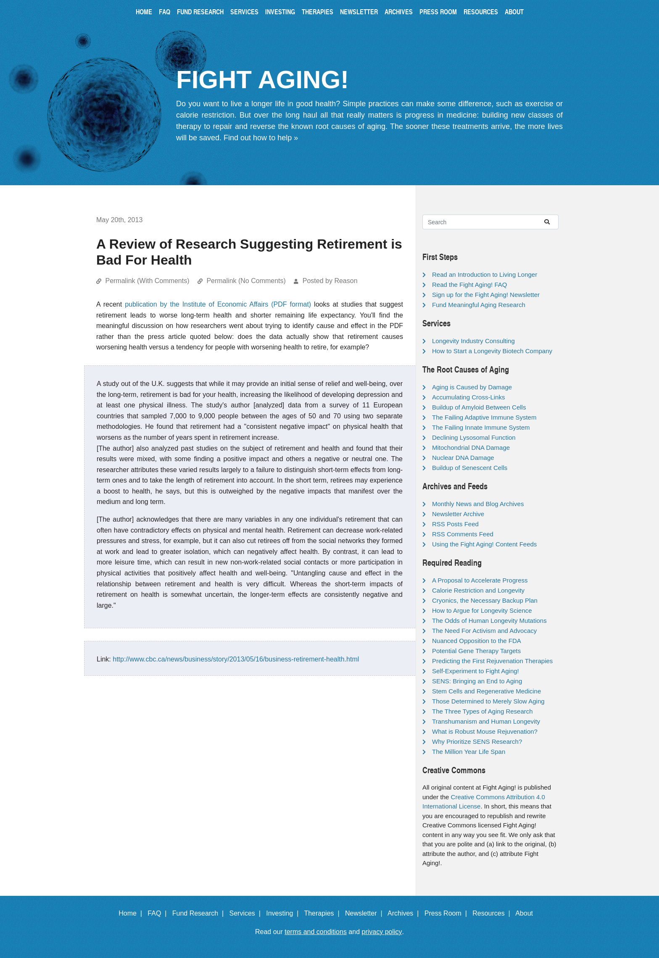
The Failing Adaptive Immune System (484, 417)
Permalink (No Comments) (245, 280)
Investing (280, 11)
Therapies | (323, 913)
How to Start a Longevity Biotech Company (492, 350)
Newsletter (359, 11)
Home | (132, 913)
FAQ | (159, 913)
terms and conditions (316, 931)
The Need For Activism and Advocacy (484, 630)
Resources (481, 11)
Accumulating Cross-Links (468, 397)
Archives (399, 11)
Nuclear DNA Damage (463, 457)
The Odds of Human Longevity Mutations (489, 620)
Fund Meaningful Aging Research (478, 304)
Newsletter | (365, 913)
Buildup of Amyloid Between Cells (479, 407)
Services (244, 11)
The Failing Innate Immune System (481, 427)
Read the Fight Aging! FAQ (469, 284)
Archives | (404, 913)
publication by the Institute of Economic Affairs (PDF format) (218, 304)
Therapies (317, 11)
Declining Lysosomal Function (474, 437)
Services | (246, 913)
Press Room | (447, 913)
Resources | (493, 913)
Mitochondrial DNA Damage (471, 447)
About (514, 11)
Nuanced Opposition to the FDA (476, 640)
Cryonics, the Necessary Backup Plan (485, 600)
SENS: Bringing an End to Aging (477, 681)
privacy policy (382, 931)
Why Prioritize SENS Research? (477, 741)
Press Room (438, 11)
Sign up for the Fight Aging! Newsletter (486, 294)
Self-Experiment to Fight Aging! (475, 671)
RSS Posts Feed (455, 524)
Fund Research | (199, 913)
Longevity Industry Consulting (473, 340)
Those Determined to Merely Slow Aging (488, 701)
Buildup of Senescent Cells (469, 467)
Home (144, 11)
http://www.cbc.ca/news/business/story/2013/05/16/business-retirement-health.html (236, 659)
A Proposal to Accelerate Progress (480, 580)
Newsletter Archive (458, 513)
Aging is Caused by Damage (472, 387)
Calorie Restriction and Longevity (478, 590)
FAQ (164, 11)
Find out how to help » (261, 138)
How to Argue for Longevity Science (482, 610)
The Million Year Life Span (468, 751)
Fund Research (200, 11)
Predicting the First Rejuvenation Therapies (492, 660)
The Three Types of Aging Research (482, 711)
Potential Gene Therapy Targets (476, 650)
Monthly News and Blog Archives (478, 503)
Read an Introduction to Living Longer (484, 274)
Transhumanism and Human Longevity (486, 721)
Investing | (284, 913)
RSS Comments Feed (462, 534)
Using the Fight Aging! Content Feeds (484, 544)
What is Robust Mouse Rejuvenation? (485, 731)
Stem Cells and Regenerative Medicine (486, 691)
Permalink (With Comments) (147, 280)
